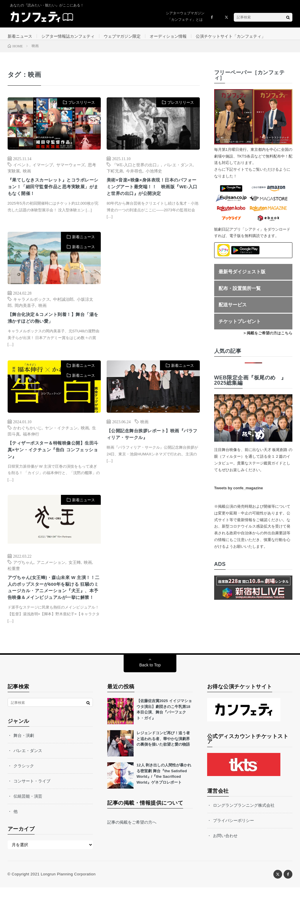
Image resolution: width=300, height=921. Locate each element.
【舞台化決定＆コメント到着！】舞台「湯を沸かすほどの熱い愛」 (54, 335)
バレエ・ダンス (178, 170)
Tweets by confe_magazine (238, 493)
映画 (27, 176)
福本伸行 (31, 452)
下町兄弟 (115, 176)
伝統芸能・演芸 (27, 829)
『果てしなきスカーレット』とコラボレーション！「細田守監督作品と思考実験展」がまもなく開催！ (54, 194)
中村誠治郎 (63, 315)
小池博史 (154, 176)
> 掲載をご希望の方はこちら (267, 338)
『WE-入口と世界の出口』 (136, 170)
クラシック (23, 799)
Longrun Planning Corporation (68, 908)
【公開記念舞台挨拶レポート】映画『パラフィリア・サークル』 (150, 453)
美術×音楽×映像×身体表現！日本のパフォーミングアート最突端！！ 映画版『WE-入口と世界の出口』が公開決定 (153, 197)
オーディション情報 (168, 36)
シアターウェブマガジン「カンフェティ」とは (185, 16)
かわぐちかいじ (27, 445)
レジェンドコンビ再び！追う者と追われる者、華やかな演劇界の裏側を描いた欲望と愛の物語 (163, 772)
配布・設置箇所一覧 (240, 293)
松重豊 (14, 589)
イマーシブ (43, 170)
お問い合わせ (225, 869)
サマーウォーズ (70, 170)
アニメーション (51, 583)
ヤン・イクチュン (61, 445)
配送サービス (233, 309)
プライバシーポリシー (233, 854)
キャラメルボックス (31, 315)
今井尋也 (134, 176)
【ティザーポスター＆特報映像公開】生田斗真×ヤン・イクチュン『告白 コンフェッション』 (54, 469)
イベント (21, 170)
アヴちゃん (23, 583)
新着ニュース (20, 36)
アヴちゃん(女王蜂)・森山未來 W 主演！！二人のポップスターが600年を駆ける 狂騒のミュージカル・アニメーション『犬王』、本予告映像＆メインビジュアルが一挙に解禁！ (54, 615)
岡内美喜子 (25, 321)
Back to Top (150, 698)
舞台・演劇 (23, 769)
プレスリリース (81, 108)
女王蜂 (75, 583)
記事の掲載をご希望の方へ (131, 855)
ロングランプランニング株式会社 (244, 839)
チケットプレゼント (240, 326)
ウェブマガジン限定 (122, 36)
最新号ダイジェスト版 (242, 276)
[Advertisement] (153, 306)
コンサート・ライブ (31, 814)
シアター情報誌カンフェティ (68, 36)
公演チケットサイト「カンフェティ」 (230, 36)
